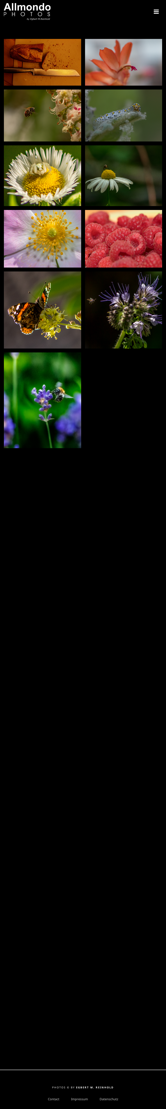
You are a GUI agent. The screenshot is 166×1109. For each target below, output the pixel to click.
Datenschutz (109, 1099)
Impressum (79, 1099)
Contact (53, 1099)
